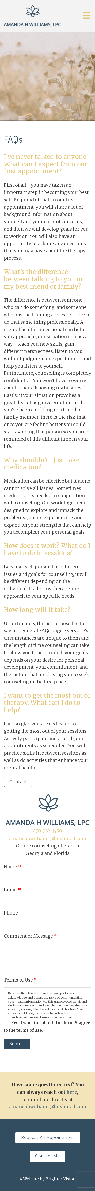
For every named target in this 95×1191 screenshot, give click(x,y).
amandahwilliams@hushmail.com (47, 838)
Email (12, 890)
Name (12, 867)
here (71, 1092)
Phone (11, 913)
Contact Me (47, 1156)
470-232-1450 (47, 831)
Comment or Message (30, 936)
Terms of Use (20, 980)
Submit (16, 1043)
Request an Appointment (47, 1137)
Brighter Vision (61, 1178)
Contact (18, 781)
